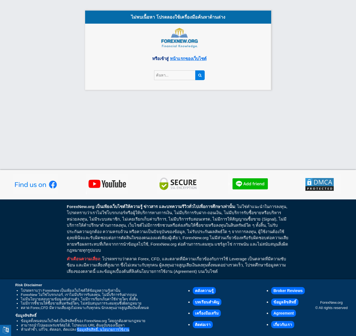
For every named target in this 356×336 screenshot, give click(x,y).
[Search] (200, 75)
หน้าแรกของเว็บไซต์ (188, 58)
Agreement (283, 313)
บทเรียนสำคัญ (207, 302)
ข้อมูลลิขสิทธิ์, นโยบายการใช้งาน (103, 329)
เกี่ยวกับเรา (282, 324)
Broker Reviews (288, 290)
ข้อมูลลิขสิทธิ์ (284, 302)
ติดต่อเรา (203, 324)
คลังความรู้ (204, 290)
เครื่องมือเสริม (207, 313)
